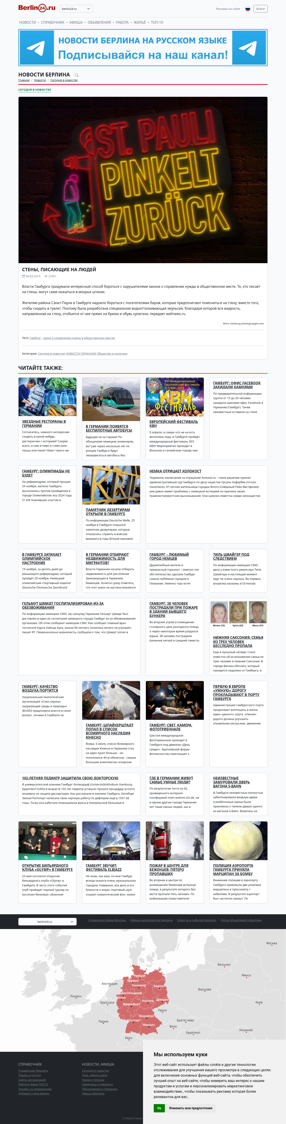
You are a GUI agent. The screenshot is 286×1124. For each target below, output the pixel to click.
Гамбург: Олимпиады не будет (46, 473)
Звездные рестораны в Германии (44, 423)
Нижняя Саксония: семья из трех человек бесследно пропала (238, 641)
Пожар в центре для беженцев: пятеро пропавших (169, 869)
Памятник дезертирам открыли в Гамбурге (108, 512)
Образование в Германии (100, 1089)
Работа (122, 22)
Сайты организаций (32, 1080)
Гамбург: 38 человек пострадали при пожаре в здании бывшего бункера (173, 609)
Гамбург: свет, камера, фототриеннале (170, 727)
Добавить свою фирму (33, 1093)
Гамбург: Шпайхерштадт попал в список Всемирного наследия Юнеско (110, 731)
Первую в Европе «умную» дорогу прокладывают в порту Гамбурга (236, 692)
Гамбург (35, 338)
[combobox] (76, 9)
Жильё (140, 22)
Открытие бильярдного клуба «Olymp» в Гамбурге (47, 867)
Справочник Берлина (33, 1071)
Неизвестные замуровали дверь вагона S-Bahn (231, 782)
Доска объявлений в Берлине (241, 920)
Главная (23, 80)
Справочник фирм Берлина (107, 920)
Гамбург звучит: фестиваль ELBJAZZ (104, 867)
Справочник (52, 22)
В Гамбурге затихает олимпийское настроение (41, 558)
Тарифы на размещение (35, 1089)
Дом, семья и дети (94, 1075)
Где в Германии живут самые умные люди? (171, 780)
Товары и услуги (29, 1075)
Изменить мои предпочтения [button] (190, 1108)
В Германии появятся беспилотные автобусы (109, 428)
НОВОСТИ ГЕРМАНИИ (81, 353)
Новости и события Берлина (197, 920)
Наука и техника (93, 1080)
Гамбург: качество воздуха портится (40, 688)
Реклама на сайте (228, 9)
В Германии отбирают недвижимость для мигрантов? (107, 558)
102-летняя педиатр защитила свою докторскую (70, 778)
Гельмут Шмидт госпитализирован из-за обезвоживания (63, 605)
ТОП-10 (157, 22)
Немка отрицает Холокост (175, 471)
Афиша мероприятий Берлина (151, 920)
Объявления (99, 22)
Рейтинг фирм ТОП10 (33, 1084)
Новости (27, 22)
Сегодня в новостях (64, 80)
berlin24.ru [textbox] (69, 9)
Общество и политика (112, 353)
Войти (260, 9)
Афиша (76, 22)
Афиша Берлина (93, 1093)
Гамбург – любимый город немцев (169, 556)
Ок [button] (159, 1108)
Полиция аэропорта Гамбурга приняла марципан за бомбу (233, 869)
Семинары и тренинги (97, 1084)
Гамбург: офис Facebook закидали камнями (237, 385)
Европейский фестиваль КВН (173, 423)
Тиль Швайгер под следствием (231, 556)
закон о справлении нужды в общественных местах (79, 338)
